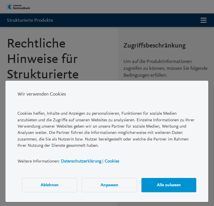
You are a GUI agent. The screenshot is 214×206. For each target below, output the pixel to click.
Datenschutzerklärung (81, 160)
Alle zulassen (169, 184)
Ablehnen (50, 184)
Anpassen (109, 184)
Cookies (112, 160)
